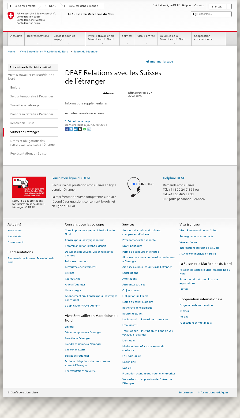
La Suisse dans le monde (83, 5)
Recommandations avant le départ (85, 246)
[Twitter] (71, 128)
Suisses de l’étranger (77, 355)
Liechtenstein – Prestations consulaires (145, 319)
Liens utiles (128, 340)
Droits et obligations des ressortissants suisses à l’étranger (87, 363)
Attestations (129, 278)
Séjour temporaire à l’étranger (83, 332)
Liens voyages (73, 290)
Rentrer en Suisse (75, 349)
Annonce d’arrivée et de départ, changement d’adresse (141, 232)
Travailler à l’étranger (77, 338)
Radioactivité (72, 278)
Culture (184, 289)
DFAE (52, 5)
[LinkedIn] (76, 128)
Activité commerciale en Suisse (198, 253)
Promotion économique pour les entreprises (148, 373)
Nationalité (129, 361)
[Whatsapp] (85, 128)
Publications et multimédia (196, 322)
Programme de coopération (196, 305)
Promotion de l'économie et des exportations (199, 281)
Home (11, 51)
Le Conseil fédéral (25, 5)
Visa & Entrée (146, 39)
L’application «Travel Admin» (82, 305)
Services (127, 39)
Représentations (38, 39)
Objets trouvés (130, 290)
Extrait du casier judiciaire (137, 302)
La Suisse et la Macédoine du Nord (174, 39)
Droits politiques (132, 246)
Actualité (16, 39)
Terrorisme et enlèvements (80, 267)
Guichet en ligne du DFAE (71, 178)
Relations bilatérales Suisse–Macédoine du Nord (205, 272)
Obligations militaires (135, 296)
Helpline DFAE (174, 178)
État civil (127, 367)
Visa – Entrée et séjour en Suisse (198, 230)
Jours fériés (14, 236)
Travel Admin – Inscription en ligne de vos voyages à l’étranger (147, 333)
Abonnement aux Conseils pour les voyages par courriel (91, 298)
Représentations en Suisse (80, 371)
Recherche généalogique (137, 307)
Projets (184, 316)
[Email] (89, 128)
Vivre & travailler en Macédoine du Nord (102, 39)
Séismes (69, 273)
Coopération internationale (209, 39)
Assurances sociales (133, 284)
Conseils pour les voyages (68, 39)
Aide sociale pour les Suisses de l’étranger (147, 267)
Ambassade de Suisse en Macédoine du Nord (31, 260)
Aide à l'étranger (75, 284)
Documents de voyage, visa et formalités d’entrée (89, 253)
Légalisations (130, 273)
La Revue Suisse (131, 356)
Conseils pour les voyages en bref (84, 240)
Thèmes (184, 311)
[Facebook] (67, 128)
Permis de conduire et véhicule (140, 251)
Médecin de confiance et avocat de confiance (143, 348)
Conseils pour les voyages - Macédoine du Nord (90, 232)
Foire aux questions (76, 261)
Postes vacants (16, 242)
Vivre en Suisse (188, 242)
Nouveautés (15, 230)
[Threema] (80, 128)
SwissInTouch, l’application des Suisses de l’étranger (147, 381)
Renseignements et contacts (196, 236)
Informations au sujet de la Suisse (199, 248)
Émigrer (69, 326)
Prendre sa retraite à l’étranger (83, 344)
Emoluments (129, 325)
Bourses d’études (132, 313)
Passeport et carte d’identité (139, 240)
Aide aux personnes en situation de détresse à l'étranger (148, 259)
